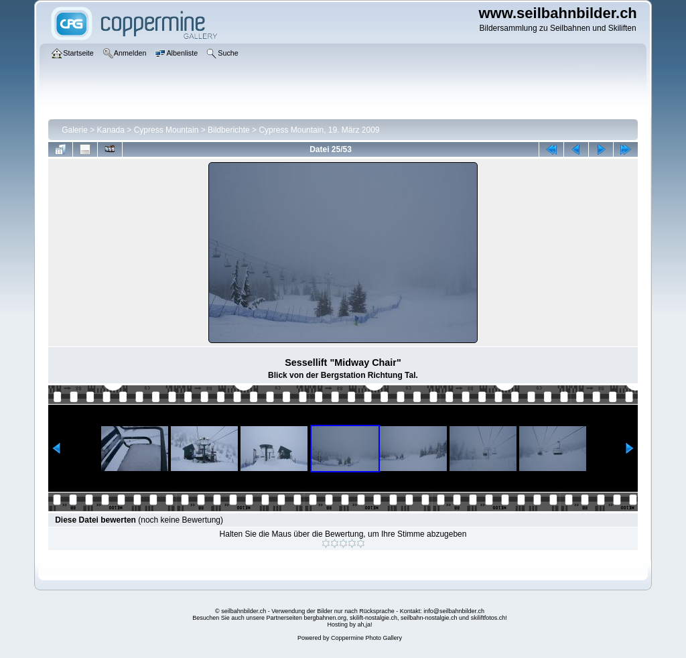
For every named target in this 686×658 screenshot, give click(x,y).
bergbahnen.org (324, 617)
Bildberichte (229, 130)
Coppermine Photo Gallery (366, 638)
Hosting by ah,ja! (349, 624)
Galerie (75, 130)
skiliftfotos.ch (488, 617)
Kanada (111, 130)
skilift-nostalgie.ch (373, 617)
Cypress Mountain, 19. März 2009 (319, 130)
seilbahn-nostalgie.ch (429, 617)
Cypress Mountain (166, 130)
